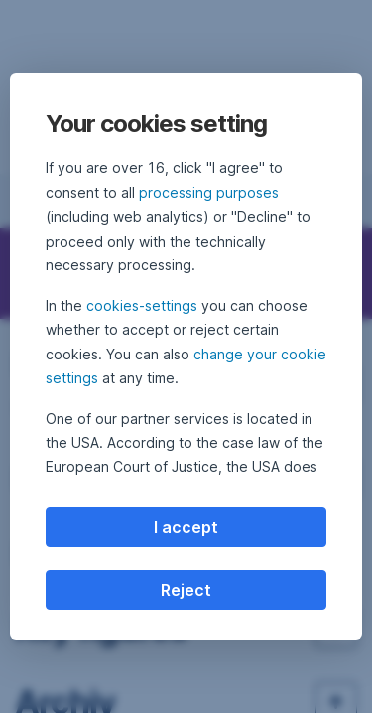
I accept (186, 527)
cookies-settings (141, 305)
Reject (186, 590)
